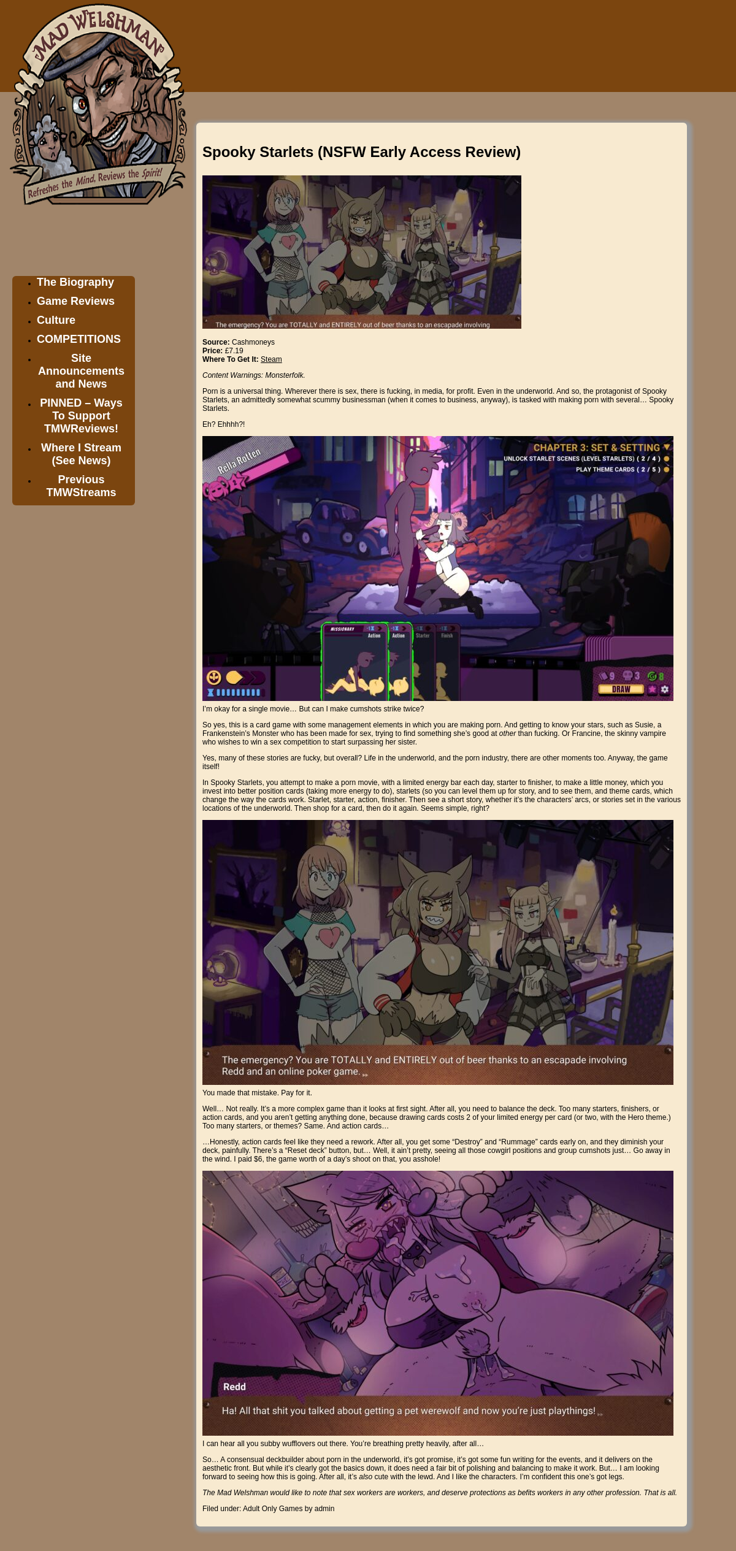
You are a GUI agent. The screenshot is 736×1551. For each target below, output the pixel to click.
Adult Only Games (272, 1508)
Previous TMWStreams (81, 486)
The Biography (75, 282)
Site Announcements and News (81, 371)
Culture (56, 320)
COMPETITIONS (79, 339)
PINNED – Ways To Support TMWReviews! (81, 416)
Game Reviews (76, 301)
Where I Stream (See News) (81, 454)
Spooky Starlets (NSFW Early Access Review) (361, 152)
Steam (271, 359)
